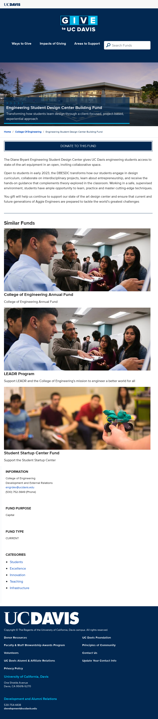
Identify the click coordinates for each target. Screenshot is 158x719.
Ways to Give (21, 43)
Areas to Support (87, 43)
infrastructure (19, 588)
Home (7, 131)
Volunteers (11, 653)
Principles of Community (99, 645)
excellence (18, 568)
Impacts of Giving (53, 43)
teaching (16, 581)
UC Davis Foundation (96, 637)
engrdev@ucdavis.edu (20, 487)
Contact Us (89, 653)
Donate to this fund (78, 146)
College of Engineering (28, 131)
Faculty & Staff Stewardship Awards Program (34, 645)
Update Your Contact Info (99, 660)
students (16, 562)
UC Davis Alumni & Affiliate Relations (29, 660)
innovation (17, 575)
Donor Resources (15, 637)
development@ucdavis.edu (20, 708)
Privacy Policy (13, 668)
